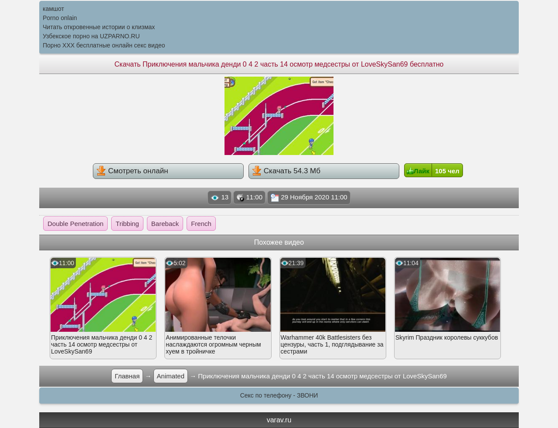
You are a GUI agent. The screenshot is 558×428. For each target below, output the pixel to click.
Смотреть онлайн (132, 170)
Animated (170, 376)
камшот (53, 8)
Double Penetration (75, 223)
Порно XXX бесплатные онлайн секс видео (104, 45)
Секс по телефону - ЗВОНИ (279, 395)
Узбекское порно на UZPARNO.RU (91, 36)
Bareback (165, 223)
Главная (127, 376)
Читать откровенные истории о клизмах (99, 27)
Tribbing (127, 223)
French (201, 223)
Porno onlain (60, 17)
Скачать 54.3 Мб (286, 170)
